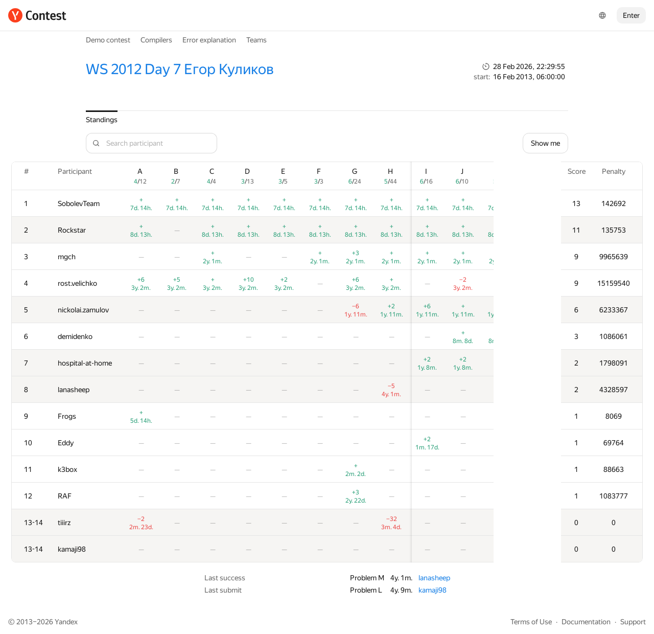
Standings (102, 120)
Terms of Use (531, 622)
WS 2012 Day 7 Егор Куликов (180, 69)
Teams (256, 40)
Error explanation (209, 40)
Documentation (586, 622)
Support (633, 622)
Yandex (66, 622)
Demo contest (108, 40)
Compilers (156, 40)
